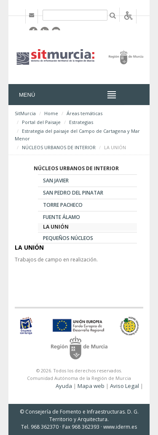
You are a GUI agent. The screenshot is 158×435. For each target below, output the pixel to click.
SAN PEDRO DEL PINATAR (73, 192)
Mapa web (91, 386)
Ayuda (64, 386)
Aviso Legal (124, 386)
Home (51, 113)
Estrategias (81, 122)
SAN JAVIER (56, 180)
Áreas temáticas (84, 113)
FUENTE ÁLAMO (61, 217)
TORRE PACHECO (63, 204)
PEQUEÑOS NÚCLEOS (68, 238)
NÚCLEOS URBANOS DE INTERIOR (59, 147)
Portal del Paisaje (41, 122)
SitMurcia (25, 113)
